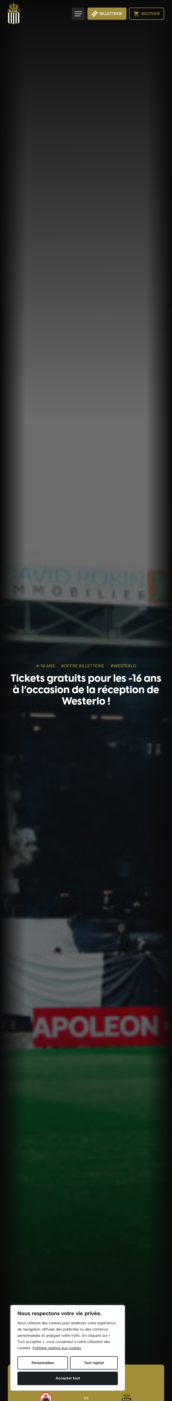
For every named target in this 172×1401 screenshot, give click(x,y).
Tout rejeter (94, 1362)
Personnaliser (42, 1362)
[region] (67, 1348)
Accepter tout (68, 1378)
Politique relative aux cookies (57, 1348)
